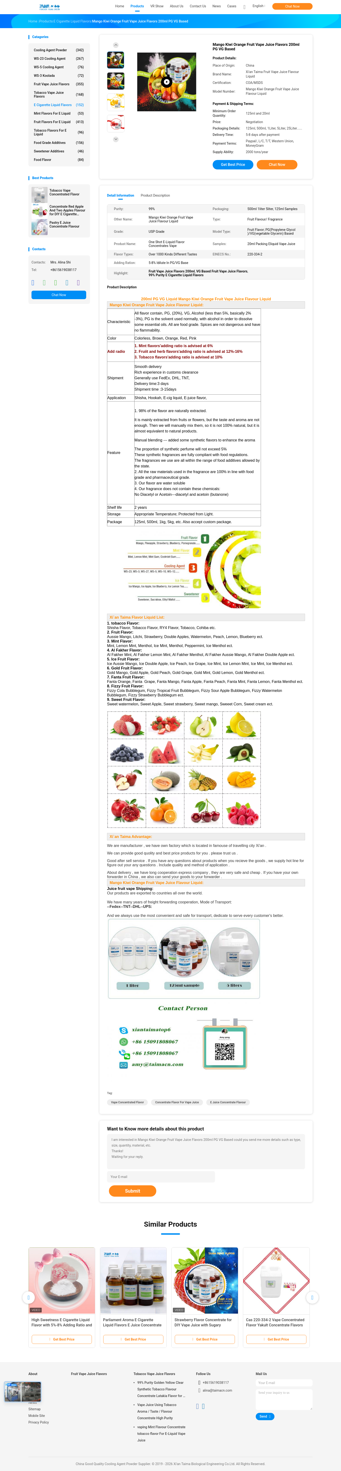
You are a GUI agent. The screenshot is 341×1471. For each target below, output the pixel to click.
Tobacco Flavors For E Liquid (59, 132)
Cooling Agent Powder (59, 50)
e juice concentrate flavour (228, 1102)
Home (32, 1383)
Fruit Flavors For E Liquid (59, 122)
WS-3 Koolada (59, 75)
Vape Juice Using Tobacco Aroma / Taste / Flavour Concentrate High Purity (156, 1411)
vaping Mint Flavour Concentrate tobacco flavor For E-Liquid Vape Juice (161, 1433)
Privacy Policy (38, 1422)
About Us (35, 1396)
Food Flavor (59, 159)
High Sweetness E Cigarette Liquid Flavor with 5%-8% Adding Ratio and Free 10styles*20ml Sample (61, 1325)
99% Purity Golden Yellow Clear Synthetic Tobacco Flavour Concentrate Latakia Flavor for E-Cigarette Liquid (161, 1390)
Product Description (155, 195)
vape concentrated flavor (127, 1102)
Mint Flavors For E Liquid (59, 113)
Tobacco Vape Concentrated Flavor (64, 192)
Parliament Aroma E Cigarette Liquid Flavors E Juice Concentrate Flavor (132, 1325)
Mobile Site (36, 1416)
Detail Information (120, 195)
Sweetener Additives (59, 151)
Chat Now (292, 6)
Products (35, 1389)
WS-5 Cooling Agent (59, 67)
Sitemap (34, 1409)
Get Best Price (233, 164)
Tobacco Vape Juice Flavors (59, 94)
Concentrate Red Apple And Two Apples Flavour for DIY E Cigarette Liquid (67, 210)
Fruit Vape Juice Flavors (59, 84)
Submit (132, 1191)
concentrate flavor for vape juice (177, 1102)
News (32, 1402)
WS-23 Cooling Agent (59, 58)
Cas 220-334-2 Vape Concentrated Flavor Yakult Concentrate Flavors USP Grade (275, 1325)
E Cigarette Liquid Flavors (59, 105)
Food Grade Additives (59, 142)
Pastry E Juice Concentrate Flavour (64, 224)
